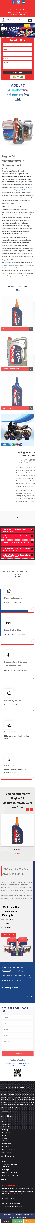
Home (4, 1121)
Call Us (6, 1221)
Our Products (6, 1127)
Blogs (4, 1138)
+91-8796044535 (17, 10)
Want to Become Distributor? (17, 6)
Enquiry (29, 1221)
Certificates (6, 1141)
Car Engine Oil (7, 1170)
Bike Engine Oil (7, 1167)
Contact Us (9, 934)
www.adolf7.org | (11, 1063)
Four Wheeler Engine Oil (10, 1175)
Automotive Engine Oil (9, 1164)
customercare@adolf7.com (18, 14)
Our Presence (6, 1132)
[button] (2, 30)
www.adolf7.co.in (23, 1066)
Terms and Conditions (9, 1149)
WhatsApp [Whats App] (18, 1221)
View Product (17, 853)
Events (4, 1135)
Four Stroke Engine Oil (9, 1172)
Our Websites (6, 1152)
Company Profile (7, 1124)
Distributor (6, 1146)
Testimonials (6, 1144)
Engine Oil (17, 849)
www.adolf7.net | (24, 1063)
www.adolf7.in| (11, 1066)
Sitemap (5, 1130)
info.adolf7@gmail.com (17, 12)
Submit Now (17, 72)
